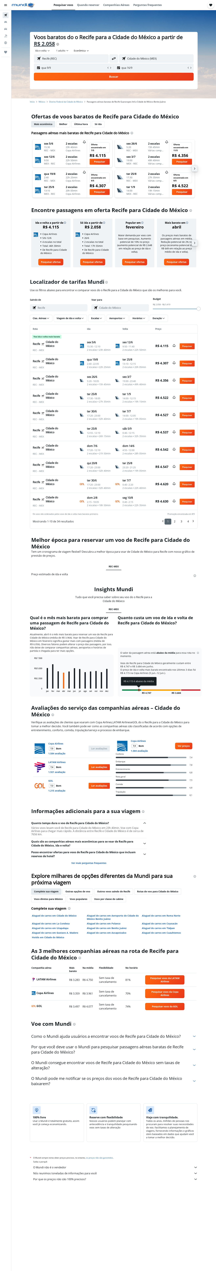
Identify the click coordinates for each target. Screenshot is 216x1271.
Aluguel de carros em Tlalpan (158, 928)
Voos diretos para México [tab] (48, 899)
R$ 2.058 (44, 43)
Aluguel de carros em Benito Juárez (107, 928)
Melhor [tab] (63, 124)
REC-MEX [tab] (114, 566)
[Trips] (5, 52)
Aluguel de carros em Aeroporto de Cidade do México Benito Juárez (113, 917)
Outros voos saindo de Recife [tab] (113, 891)
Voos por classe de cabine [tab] (108, 899)
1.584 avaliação (56, 753)
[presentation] (57, 44)
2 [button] (174, 521)
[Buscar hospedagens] (5, 22)
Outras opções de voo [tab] (77, 891)
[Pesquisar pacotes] (5, 36)
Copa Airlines (55, 743)
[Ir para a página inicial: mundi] (23, 5)
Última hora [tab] (81, 124)
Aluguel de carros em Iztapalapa (50, 928)
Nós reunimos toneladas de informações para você (115, 1173)
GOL (50, 780)
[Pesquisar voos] (5, 15)
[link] (50, 262)
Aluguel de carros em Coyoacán (160, 923)
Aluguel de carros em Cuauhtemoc (161, 932)
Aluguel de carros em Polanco (103, 923)
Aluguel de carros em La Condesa (51, 923)
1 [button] (168, 521)
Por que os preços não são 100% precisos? (115, 1179)
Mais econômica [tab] (43, 124)
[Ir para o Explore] (5, 42)
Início (32, 101)
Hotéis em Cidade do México (48, 937)
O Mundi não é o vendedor (115, 1167)
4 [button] (188, 521)
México (42, 101)
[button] (5, 5)
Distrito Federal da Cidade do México (66, 101)
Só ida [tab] (98, 124)
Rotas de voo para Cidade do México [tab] (157, 891)
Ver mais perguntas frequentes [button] (88, 863)
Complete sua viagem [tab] (46, 891)
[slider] (199, 309)
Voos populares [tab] (78, 899)
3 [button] (181, 521)
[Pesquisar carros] (5, 29)
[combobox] (42, 50)
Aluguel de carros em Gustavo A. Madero (55, 932)
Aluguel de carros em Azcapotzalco (106, 932)
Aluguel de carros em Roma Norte (161, 915)
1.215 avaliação (56, 790)
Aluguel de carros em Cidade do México (54, 915)
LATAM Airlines (57, 762)
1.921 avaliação (56, 772)
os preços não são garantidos (99, 1157)
